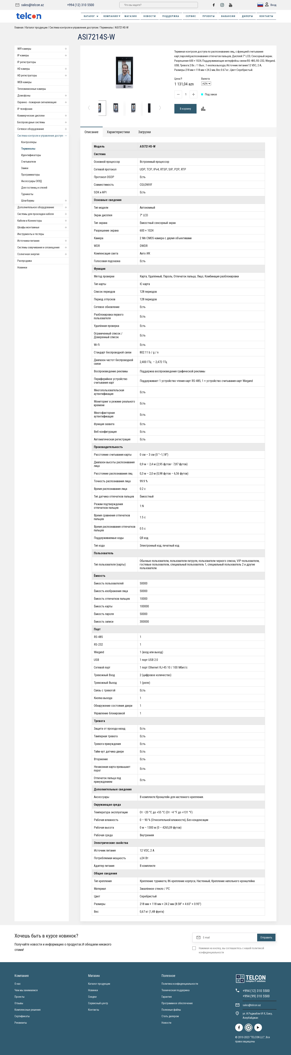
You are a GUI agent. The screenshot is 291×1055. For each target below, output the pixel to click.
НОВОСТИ (149, 16)
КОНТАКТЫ (266, 16)
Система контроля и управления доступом (74, 27)
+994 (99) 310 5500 (256, 996)
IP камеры (43, 55)
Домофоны (43, 95)
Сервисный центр (98, 1003)
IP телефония (24, 108)
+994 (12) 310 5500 (80, 5)
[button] (89, 108)
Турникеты (27, 194)
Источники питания (43, 240)
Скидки (92, 996)
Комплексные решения (28, 1009)
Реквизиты (21, 1022)
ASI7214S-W (121, 27)
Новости (166, 1022)
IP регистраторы (26, 62)
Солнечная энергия (43, 254)
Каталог (91, 16)
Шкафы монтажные (43, 227)
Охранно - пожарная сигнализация (43, 102)
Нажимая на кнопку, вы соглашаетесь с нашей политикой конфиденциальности (231, 950)
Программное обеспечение (177, 1003)
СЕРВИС (191, 16)
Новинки (22, 267)
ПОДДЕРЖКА (170, 16)
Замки (24, 168)
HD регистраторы (43, 75)
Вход (270, 5)
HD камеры (43, 69)
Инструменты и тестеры (30, 234)
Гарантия (167, 996)
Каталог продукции (36, 27)
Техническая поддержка (175, 990)
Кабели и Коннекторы (43, 220)
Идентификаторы (31, 155)
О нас (18, 983)
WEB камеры (24, 82)
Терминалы (106, 27)
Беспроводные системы (43, 122)
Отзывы (19, 1003)
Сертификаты (22, 1016)
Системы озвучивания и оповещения (43, 247)
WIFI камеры (43, 48)
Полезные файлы (171, 1009)
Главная (19, 27)
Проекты (19, 996)
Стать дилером (170, 1016)
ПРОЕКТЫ (208, 16)
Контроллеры (29, 142)
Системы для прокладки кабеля (43, 214)
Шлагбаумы (45, 200)
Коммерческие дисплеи (43, 115)
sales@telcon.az (32, 5)
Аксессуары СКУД (31, 181)
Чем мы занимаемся (26, 990)
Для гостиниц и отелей (34, 187)
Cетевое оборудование (43, 129)
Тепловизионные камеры (31, 88)
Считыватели (28, 161)
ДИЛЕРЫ (247, 16)
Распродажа (24, 260)
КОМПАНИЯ (112, 16)
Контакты (93, 1009)
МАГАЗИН (130, 16)
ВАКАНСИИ (228, 16)
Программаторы (30, 174)
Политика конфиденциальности (180, 983)
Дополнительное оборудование (43, 207)
